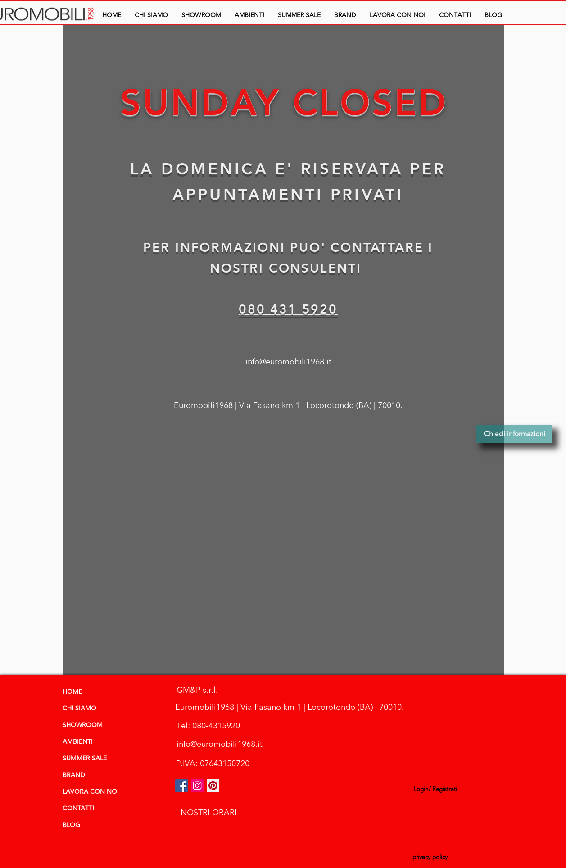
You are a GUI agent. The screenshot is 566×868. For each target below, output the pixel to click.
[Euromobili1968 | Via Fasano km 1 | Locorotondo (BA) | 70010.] (288, 405)
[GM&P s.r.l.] (197, 690)
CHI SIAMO (79, 708)
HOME (72, 692)
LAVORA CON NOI (91, 792)
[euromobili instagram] (197, 785)
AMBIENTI (78, 742)
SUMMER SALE (85, 758)
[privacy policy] (430, 858)
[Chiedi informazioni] (514, 434)
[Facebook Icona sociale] (181, 785)
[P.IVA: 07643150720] (213, 764)
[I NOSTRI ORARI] (206, 813)
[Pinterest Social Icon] (213, 785)
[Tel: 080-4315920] (208, 726)
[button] (249, 15)
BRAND (74, 775)
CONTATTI (78, 808)
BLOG (71, 825)
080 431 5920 (288, 309)
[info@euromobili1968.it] (288, 362)
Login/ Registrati (435, 789)
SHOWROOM (83, 725)
